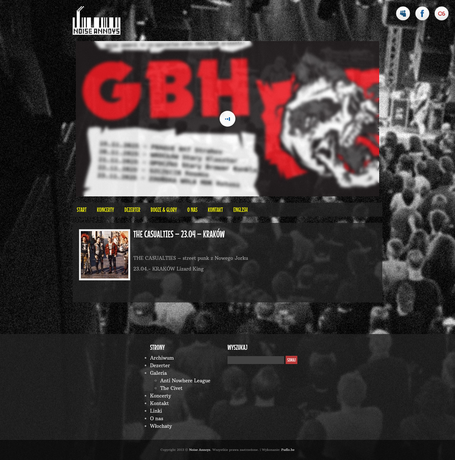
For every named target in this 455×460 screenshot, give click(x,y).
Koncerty (105, 209)
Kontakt (215, 209)
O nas (192, 209)
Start (82, 209)
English (240, 209)
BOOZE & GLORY (164, 209)
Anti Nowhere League (185, 381)
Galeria (158, 373)
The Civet (171, 388)
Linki (156, 411)
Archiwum (162, 358)
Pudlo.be (287, 450)
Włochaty (161, 426)
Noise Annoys (199, 450)
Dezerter (132, 209)
